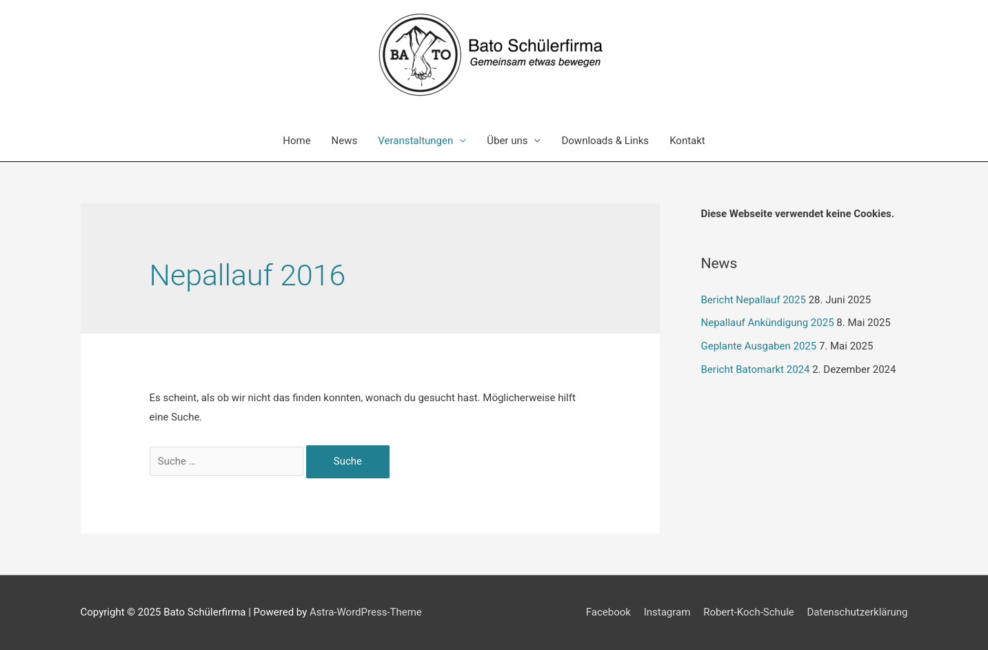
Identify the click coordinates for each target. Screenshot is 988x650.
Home (296, 140)
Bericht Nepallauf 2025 (753, 300)
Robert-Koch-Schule (748, 612)
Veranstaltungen (415, 140)
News (345, 140)
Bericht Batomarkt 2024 (755, 369)
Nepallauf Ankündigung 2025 (767, 322)
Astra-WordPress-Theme (366, 612)
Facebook (608, 612)
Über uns (507, 140)
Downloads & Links (605, 140)
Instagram (667, 612)
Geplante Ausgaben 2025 (759, 346)
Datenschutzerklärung (857, 612)
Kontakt (687, 140)
